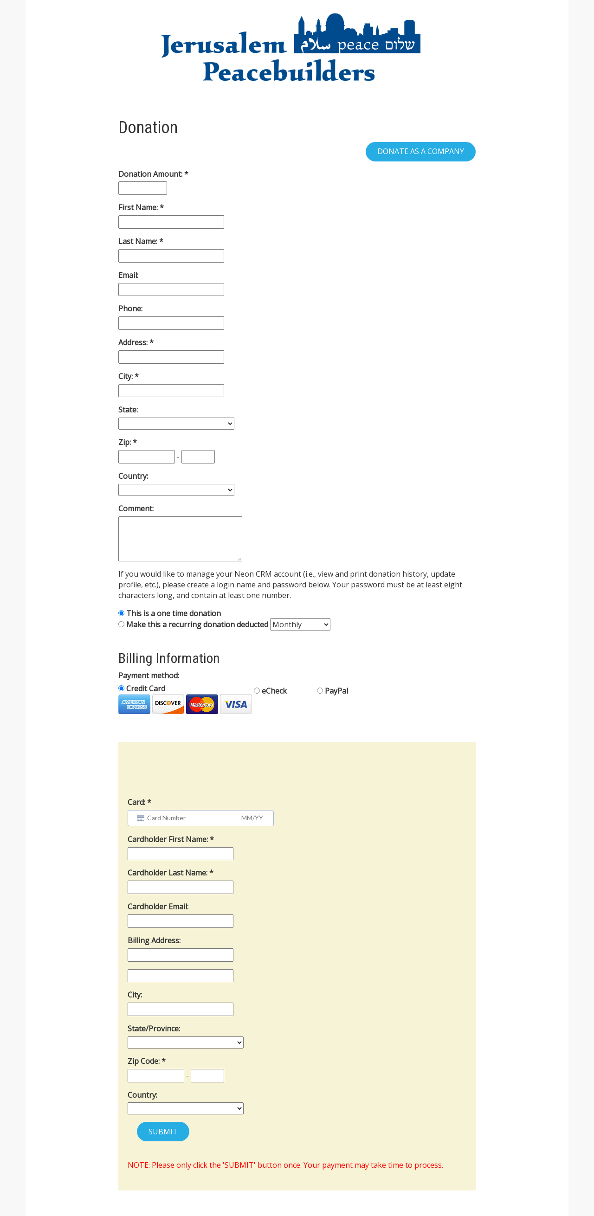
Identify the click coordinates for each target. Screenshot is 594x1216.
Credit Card (185, 698)
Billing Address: (154, 940)
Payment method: (148, 675)
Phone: (130, 308)
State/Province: (154, 1028)
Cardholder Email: (158, 906)
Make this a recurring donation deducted (197, 624)
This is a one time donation (173, 613)
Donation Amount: (151, 174)
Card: (136, 802)
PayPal (332, 691)
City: (126, 376)
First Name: (139, 207)
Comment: (136, 508)
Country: (133, 476)
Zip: (125, 442)
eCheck (270, 691)
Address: (133, 342)
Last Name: (138, 241)
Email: (128, 275)
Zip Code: (144, 1061)
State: (128, 410)
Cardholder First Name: (169, 839)
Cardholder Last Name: (168, 873)
